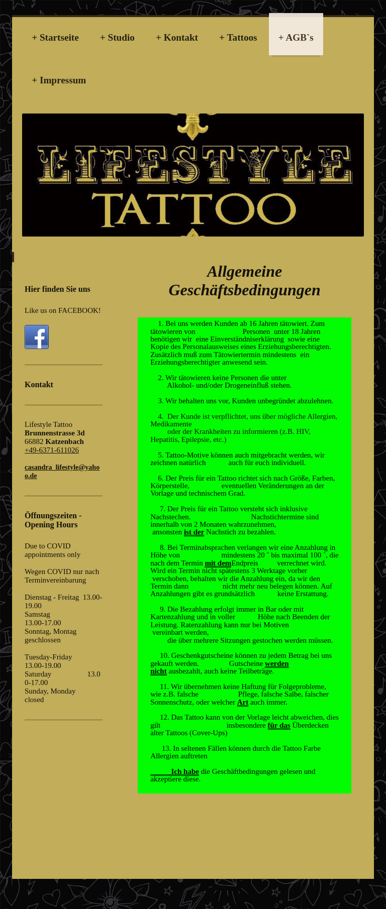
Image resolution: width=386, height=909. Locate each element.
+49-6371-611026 (52, 450)
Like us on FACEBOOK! (63, 310)
